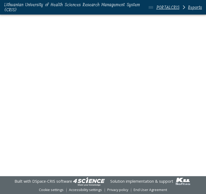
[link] (89, 181)
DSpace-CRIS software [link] (52, 181)
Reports (195, 7)
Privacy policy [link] (117, 190)
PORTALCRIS (167, 7)
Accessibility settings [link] (85, 190)
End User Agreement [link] (150, 190)
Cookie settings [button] (51, 190)
